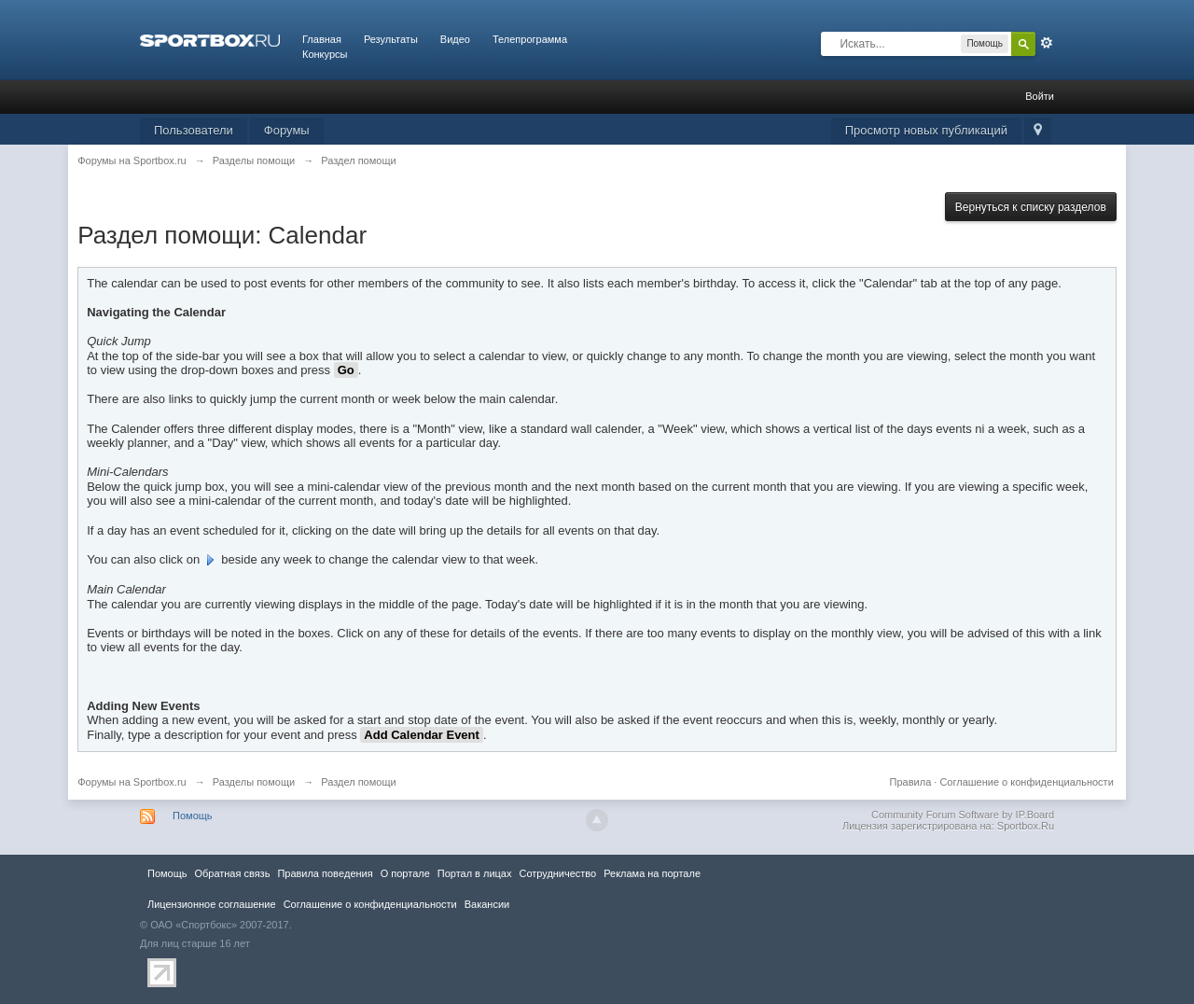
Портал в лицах (474, 873)
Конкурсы (324, 54)
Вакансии (487, 904)
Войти (1039, 96)
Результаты (391, 39)
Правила (911, 782)
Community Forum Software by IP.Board (962, 814)
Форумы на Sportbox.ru (132, 782)
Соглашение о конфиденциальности (1026, 782)
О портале (405, 873)
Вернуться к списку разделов (1030, 207)
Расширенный (1046, 42)
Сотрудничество (557, 873)
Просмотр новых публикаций (926, 130)
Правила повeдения (324, 873)
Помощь (193, 815)
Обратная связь (232, 873)
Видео (455, 39)
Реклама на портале (652, 873)
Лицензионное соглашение (211, 904)
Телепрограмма (530, 39)
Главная (321, 39)
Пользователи (193, 130)
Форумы (287, 130)
